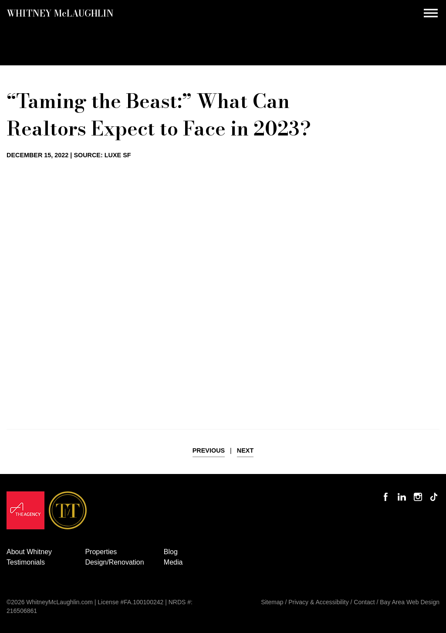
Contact (364, 602)
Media (173, 562)
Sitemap (272, 602)
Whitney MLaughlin (60, 13)
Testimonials (26, 562)
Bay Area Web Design (409, 602)
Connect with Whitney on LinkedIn (403, 491)
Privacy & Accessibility (318, 602)
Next (245, 450)
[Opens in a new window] (25, 512)
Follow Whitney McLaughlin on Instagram (418, 491)
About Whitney (29, 551)
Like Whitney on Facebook (388, 491)
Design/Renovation (114, 562)
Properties (101, 551)
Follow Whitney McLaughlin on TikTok (434, 491)
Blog (171, 551)
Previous (209, 450)
